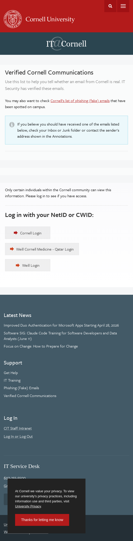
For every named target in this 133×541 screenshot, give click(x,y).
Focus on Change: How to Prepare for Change (41, 346)
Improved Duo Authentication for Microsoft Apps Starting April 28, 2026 (61, 325)
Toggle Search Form (110, 6)
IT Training (12, 380)
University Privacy (28, 506)
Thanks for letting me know (42, 520)
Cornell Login (30, 233)
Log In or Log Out (18, 436)
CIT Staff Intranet (18, 428)
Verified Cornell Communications (30, 395)
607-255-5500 (15, 477)
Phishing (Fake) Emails (21, 387)
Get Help (11, 372)
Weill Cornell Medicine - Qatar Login (45, 249)
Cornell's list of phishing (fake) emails (80, 100)
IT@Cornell (66, 44)
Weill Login (30, 265)
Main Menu (123, 6)
